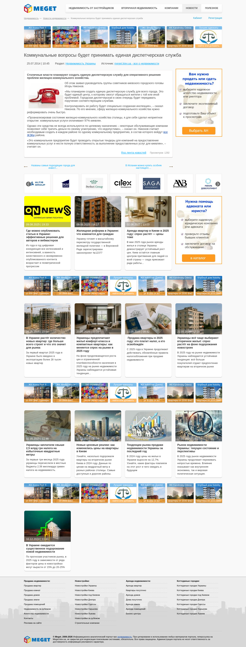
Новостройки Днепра (85, 599)
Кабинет (197, 18)
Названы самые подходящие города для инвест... (53, 166)
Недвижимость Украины (81, 63)
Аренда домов (133, 595)
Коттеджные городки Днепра (191, 599)
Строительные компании (87, 623)
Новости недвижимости (54, 18)
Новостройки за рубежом (87, 618)
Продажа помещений (34, 604)
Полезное (211, 8)
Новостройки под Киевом (87, 595)
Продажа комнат (32, 590)
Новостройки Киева (84, 590)
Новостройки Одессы (85, 604)
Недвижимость (31, 18)
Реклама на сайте (33, 623)
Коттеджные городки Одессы (191, 604)
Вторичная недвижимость (139, 8)
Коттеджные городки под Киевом (193, 595)
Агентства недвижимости (36, 613)
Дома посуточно (134, 599)
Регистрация (215, 18)
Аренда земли (133, 604)
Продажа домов (32, 595)
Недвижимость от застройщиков (91, 8)
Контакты (28, 618)
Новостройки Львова (85, 613)
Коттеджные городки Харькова (192, 609)
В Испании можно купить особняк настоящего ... (143, 166)
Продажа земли (32, 599)
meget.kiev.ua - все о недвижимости (136, 63)
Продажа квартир (32, 585)
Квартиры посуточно (136, 590)
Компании (171, 8)
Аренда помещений (135, 609)
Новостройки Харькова (86, 609)
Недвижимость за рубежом (37, 609)
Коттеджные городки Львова (191, 613)
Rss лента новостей (133, 152)
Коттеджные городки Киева (190, 590)
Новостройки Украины (86, 585)
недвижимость (124, 637)
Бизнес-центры (133, 613)
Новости (192, 8)
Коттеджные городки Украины (191, 585)
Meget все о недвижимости (37, 639)
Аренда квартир (134, 585)
